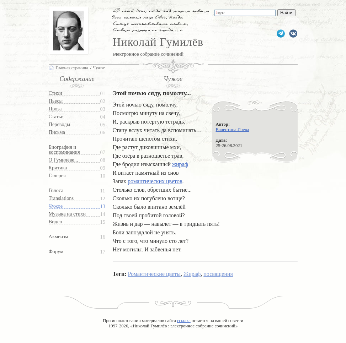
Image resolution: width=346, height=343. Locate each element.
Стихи (55, 93)
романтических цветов (155, 181)
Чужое (56, 206)
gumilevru (293, 33)
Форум (56, 251)
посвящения (218, 274)
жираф (180, 164)
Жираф (192, 274)
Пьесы (56, 101)
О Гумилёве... (63, 160)
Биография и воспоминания (64, 150)
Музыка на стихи (67, 214)
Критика (58, 167)
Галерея (57, 175)
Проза (55, 108)
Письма (57, 132)
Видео (55, 221)
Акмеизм (58, 236)
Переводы (59, 124)
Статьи (56, 116)
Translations (61, 198)
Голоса (56, 190)
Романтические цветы (154, 274)
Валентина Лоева (232, 129)
